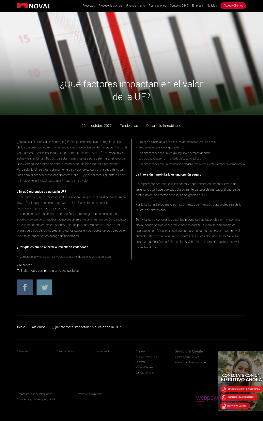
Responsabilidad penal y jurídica (34, 393)
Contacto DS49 (179, 5)
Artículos (39, 327)
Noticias (212, 5)
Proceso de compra (110, 5)
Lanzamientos (104, 351)
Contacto (140, 361)
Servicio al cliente (144, 372)
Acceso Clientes (233, 5)
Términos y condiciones (89, 393)
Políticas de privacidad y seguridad (36, 399)
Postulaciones (157, 5)
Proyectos (89, 5)
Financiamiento (135, 5)
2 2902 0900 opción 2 (187, 357)
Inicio (21, 327)
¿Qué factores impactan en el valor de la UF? (86, 327)
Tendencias (129, 126)
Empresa (197, 5)
